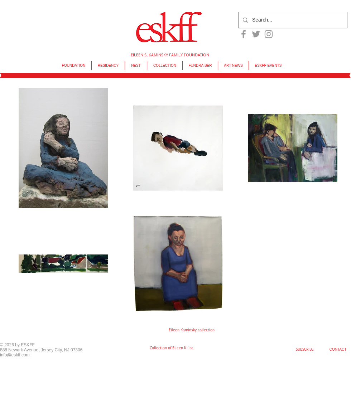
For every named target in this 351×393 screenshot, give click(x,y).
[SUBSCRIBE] (305, 349)
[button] (191, 330)
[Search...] (292, 20)
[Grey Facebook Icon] (243, 34)
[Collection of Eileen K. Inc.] (172, 348)
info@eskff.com (15, 354)
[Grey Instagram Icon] (268, 34)
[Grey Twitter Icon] (256, 34)
